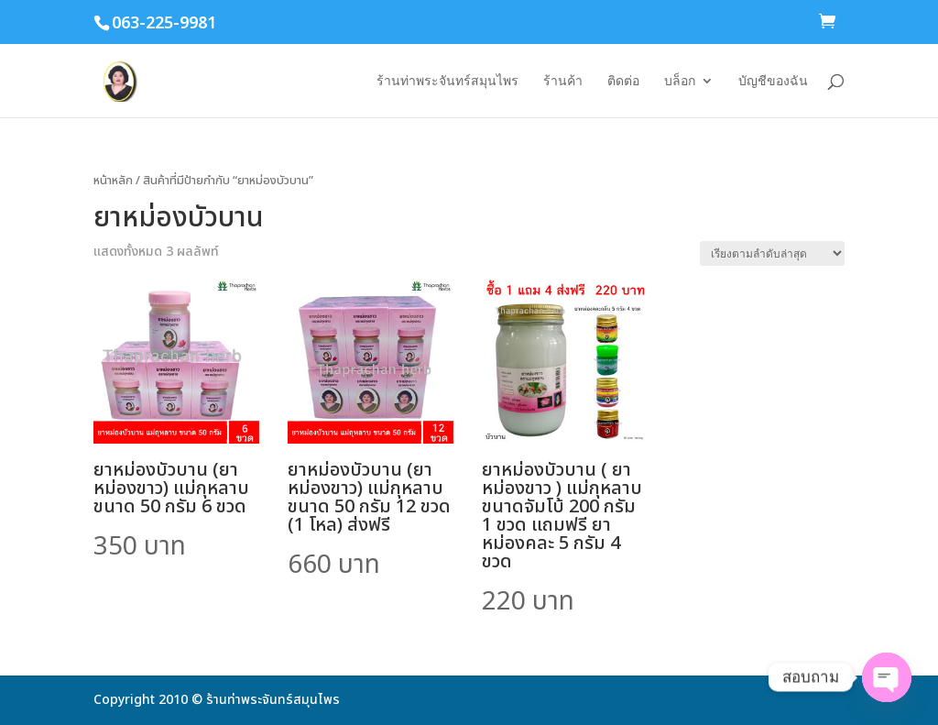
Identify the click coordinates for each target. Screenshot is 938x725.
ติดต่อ (623, 81)
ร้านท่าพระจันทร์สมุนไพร (447, 81)
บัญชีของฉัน (773, 81)
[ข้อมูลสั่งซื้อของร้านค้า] (772, 253)
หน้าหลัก (113, 180)
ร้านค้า (563, 81)
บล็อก (679, 81)
